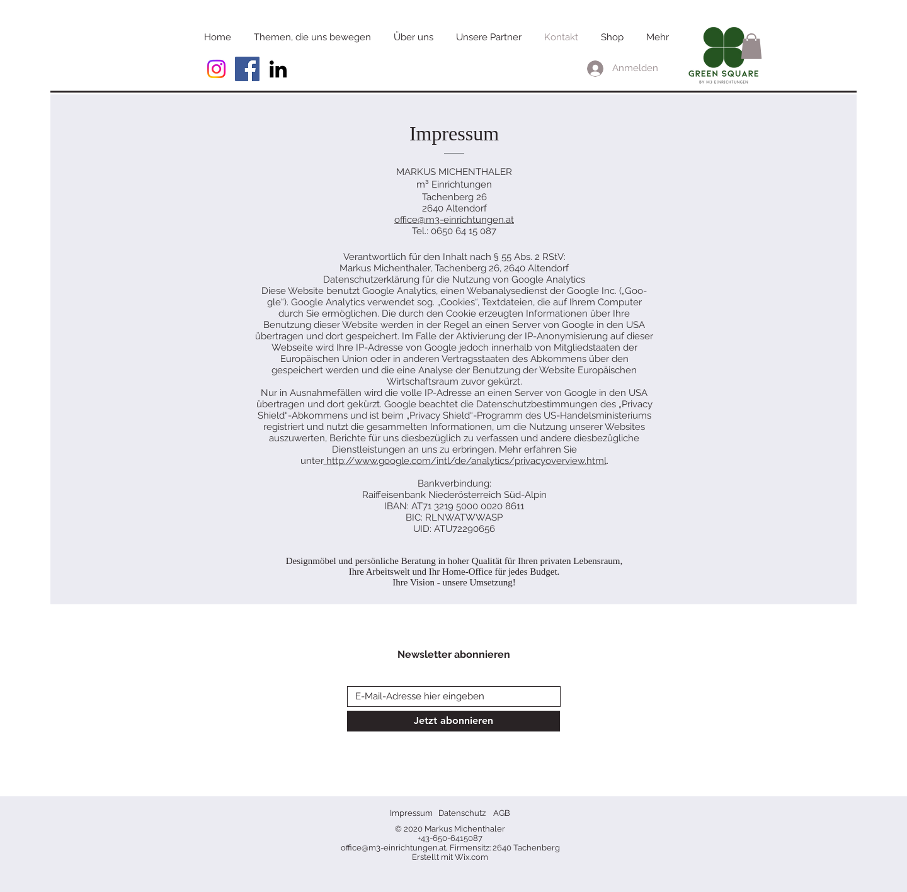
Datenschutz (462, 813)
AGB (501, 813)
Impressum (411, 813)
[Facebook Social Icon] (247, 69)
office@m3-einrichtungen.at (454, 219)
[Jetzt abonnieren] (453, 721)
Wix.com (471, 857)
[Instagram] (216, 69)
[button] (751, 46)
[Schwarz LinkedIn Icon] (278, 69)
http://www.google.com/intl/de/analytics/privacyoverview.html (465, 460)
